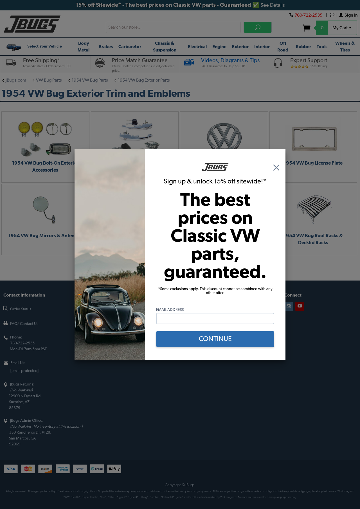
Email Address (170, 310)
